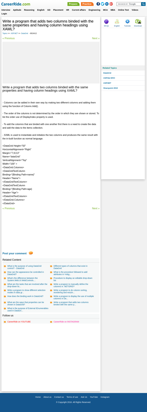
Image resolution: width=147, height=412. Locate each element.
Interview (5, 10)
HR (67, 10)
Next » (95, 38)
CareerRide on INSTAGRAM (66, 322)
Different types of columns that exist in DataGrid (70, 267)
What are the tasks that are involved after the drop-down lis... (27, 285)
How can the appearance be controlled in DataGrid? (25, 273)
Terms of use (72, 397)
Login (4, 14)
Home (38, 397)
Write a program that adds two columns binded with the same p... (71, 303)
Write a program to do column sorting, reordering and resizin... (70, 291)
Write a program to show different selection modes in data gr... (26, 291)
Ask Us (84, 397)
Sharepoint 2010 (110, 88)
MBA (113, 10)
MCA (105, 10)
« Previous (8, 38)
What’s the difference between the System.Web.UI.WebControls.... (22, 279)
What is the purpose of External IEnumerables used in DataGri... (27, 309)
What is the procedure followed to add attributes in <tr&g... (70, 273)
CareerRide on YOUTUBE (19, 322)
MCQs (106, 26)
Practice (86, 4)
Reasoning (29, 10)
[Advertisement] (50, 62)
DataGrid (24, 33)
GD (48, 10)
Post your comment (14, 253)
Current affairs (79, 10)
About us (47, 397)
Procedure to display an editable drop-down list (73, 279)
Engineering (94, 10)
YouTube (94, 397)
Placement (58, 10)
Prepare (73, 4)
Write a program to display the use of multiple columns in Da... (74, 297)
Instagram (104, 397)
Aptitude (17, 10)
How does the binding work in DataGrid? (25, 296)
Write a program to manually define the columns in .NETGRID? (71, 285)
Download (138, 26)
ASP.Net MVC (109, 78)
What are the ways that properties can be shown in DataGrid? (25, 303)
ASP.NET (14, 33)
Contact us (59, 397)
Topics (4, 33)
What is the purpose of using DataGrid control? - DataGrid (24, 267)
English (41, 10)
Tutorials (127, 26)
